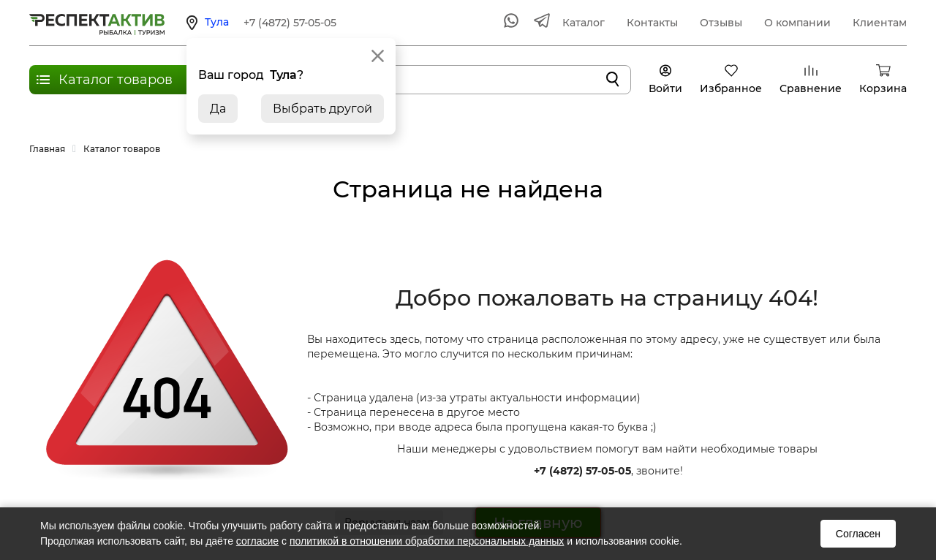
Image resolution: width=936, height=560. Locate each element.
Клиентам (880, 22)
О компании (797, 22)
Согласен (858, 534)
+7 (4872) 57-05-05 (290, 22)
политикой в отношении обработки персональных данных (427, 541)
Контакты (652, 22)
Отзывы (721, 22)
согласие (257, 541)
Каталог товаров (115, 80)
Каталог (583, 22)
